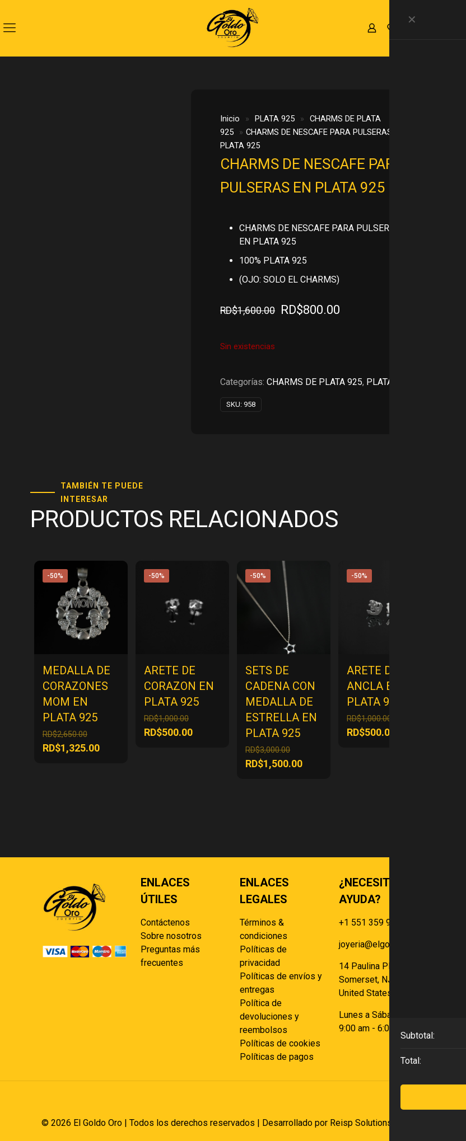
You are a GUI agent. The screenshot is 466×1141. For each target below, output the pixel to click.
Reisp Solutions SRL (370, 1122)
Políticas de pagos (277, 1056)
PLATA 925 (275, 119)
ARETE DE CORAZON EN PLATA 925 (179, 686)
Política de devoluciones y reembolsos (269, 1016)
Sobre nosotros (171, 936)
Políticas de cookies (280, 1043)
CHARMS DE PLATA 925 (314, 382)
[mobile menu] (9, 27)
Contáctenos (165, 922)
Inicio (230, 119)
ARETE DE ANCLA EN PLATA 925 (374, 686)
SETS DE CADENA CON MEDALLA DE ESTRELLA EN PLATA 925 (281, 702)
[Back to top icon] (413, 1104)
